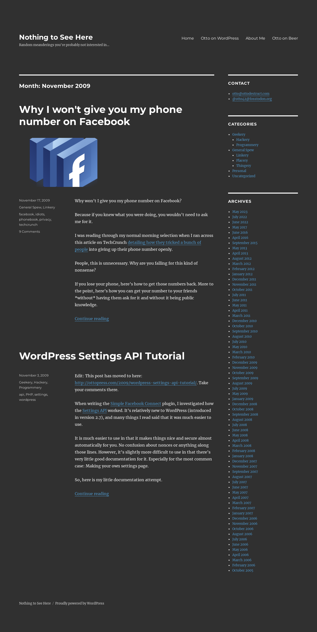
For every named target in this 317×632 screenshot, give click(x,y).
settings (40, 394)
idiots (39, 214)
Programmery (30, 387)
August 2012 (242, 258)
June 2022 (240, 222)
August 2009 (242, 383)
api (21, 394)
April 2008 (240, 440)
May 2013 (239, 248)
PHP (29, 394)
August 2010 (242, 336)
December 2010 (244, 321)
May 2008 (240, 435)
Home (188, 38)
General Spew (30, 207)
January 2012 (242, 274)
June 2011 (239, 300)
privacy (45, 219)
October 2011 (242, 290)
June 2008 (240, 430)
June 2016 (240, 232)
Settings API (94, 410)
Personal (239, 171)
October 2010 (242, 326)
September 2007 (245, 472)
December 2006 (244, 518)
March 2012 (241, 264)
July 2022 (239, 217)
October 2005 (242, 570)
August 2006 (242, 534)
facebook (26, 214)
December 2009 (244, 362)
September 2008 (245, 414)
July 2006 (239, 539)
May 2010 (239, 347)
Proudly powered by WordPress (79, 603)
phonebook (28, 219)
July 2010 (239, 342)
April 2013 (240, 253)
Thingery (243, 166)
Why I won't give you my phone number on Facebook (100, 115)
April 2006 (240, 555)
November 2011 (244, 284)
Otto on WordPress (220, 38)
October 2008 (242, 409)
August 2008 (242, 420)
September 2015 (245, 243)
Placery (242, 160)
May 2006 (240, 550)
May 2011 (239, 305)
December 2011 (244, 279)
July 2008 (239, 425)
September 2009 (245, 378)
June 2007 (240, 487)
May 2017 (239, 227)
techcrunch (28, 225)
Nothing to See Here (56, 37)
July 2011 (239, 295)
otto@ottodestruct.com (250, 94)
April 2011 (240, 310)
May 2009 (240, 394)
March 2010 (241, 352)
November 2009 (245, 368)
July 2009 (239, 388)
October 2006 (243, 529)
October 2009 (243, 373)
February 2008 (243, 451)
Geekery (25, 382)
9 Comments (29, 231)
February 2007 (243, 508)
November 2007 (244, 466)
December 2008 (244, 404)
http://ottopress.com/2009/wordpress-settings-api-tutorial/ (136, 382)
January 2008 (242, 456)
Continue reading (92, 318)
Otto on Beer (285, 38)
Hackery (40, 382)
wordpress (27, 400)
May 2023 (239, 212)
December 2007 (244, 461)
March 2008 (241, 446)
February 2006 (243, 565)
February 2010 (243, 357)
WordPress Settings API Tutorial (102, 356)
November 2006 (245, 524)
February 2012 (243, 269)
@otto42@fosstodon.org (252, 99)
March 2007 (241, 503)
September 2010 (245, 331)
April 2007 (240, 498)
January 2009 (242, 399)
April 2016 (240, 238)
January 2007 (242, 513)
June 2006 (240, 544)
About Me (255, 38)
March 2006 (242, 560)
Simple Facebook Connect (135, 403)
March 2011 (241, 316)
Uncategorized (243, 176)
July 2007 (239, 482)
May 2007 (240, 492)
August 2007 (242, 477)
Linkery (49, 207)
